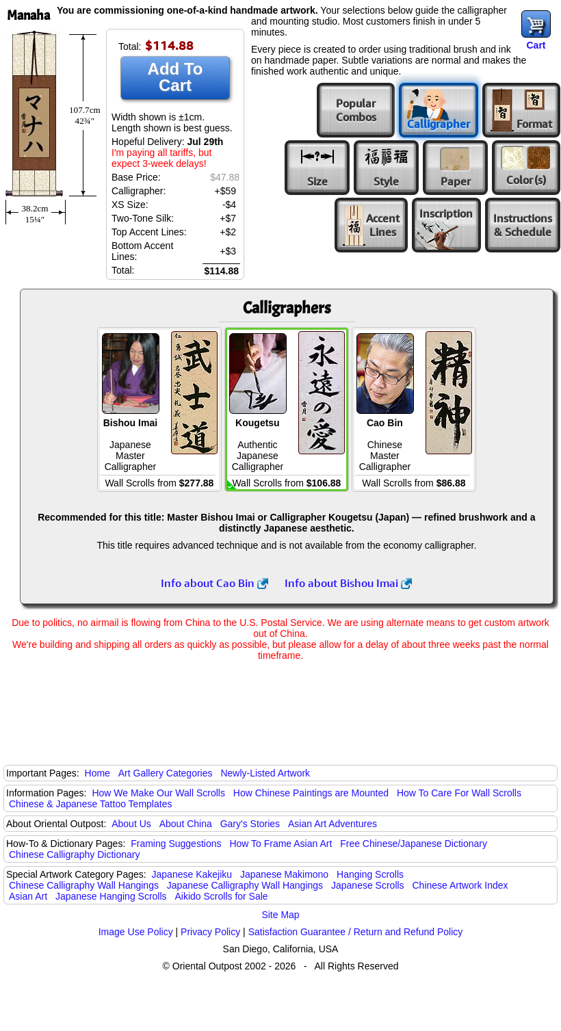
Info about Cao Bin (214, 583)
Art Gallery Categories (165, 773)
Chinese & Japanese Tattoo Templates (90, 803)
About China (185, 823)
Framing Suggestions (176, 843)
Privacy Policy (210, 931)
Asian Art (28, 896)
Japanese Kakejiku (192, 874)
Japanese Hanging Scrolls (111, 896)
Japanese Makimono (284, 874)
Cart (535, 45)
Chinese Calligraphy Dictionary (74, 854)
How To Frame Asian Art (280, 843)
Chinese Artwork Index (460, 885)
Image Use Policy (136, 931)
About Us (131, 823)
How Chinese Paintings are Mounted (311, 792)
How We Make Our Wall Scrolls (158, 792)
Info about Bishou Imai (348, 583)
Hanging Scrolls (370, 874)
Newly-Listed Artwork (265, 773)
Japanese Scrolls (367, 885)
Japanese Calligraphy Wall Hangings (245, 885)
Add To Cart (175, 77)
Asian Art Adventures (332, 823)
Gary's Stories (250, 823)
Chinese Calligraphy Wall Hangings (84, 885)
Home (97, 773)
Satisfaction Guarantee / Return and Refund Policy (355, 931)
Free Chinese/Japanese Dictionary (413, 843)
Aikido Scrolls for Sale (221, 896)
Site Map (280, 914)
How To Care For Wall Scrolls (459, 792)
